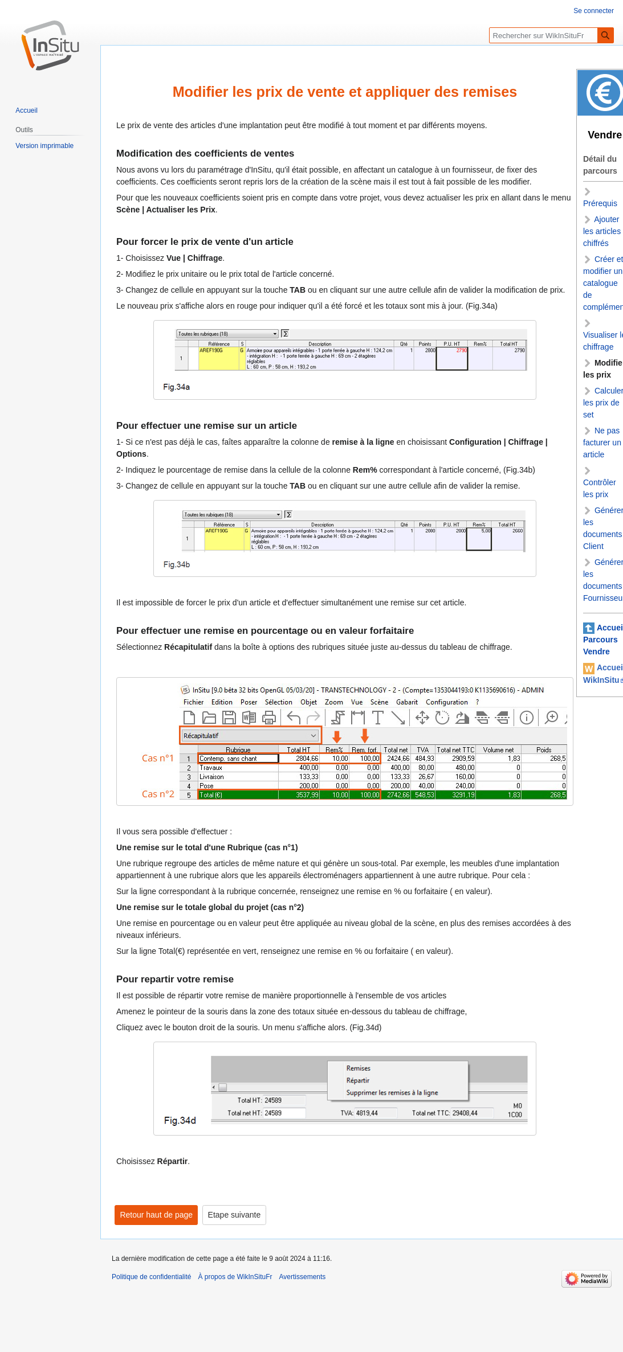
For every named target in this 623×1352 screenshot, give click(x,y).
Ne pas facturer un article (602, 442)
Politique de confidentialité (151, 1277)
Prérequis (600, 203)
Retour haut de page (156, 1215)
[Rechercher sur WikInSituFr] (551, 35)
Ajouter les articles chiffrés (602, 231)
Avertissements (302, 1277)
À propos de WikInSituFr (235, 1277)
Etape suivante (234, 1215)
